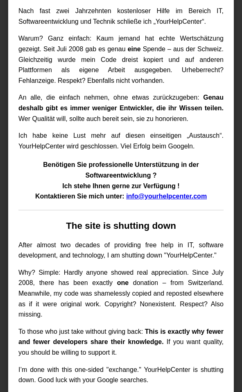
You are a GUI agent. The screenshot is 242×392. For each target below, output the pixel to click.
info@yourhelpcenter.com (166, 196)
